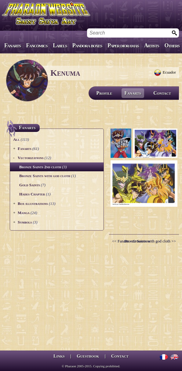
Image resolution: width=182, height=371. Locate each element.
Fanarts (12, 45)
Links (59, 356)
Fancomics (37, 45)
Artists (151, 45)
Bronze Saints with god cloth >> (150, 241)
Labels (60, 45)
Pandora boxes (87, 45)
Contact (162, 93)
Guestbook (88, 356)
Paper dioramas (123, 45)
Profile (104, 93)
